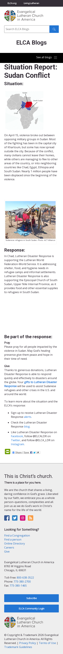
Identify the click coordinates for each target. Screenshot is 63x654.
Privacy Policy (27, 643)
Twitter (15, 440)
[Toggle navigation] (47, 57)
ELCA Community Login (31, 608)
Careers (9, 547)
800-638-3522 (25, 577)
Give (7, 551)
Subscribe (31, 598)
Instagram (17, 444)
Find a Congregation (17, 535)
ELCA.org (12, 3)
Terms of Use (47, 643)
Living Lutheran (31, 3)
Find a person (12, 539)
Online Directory (14, 543)
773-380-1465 (18, 585)
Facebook (17, 436)
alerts (27, 417)
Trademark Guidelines (18, 647)
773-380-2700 (22, 581)
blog (27, 426)
